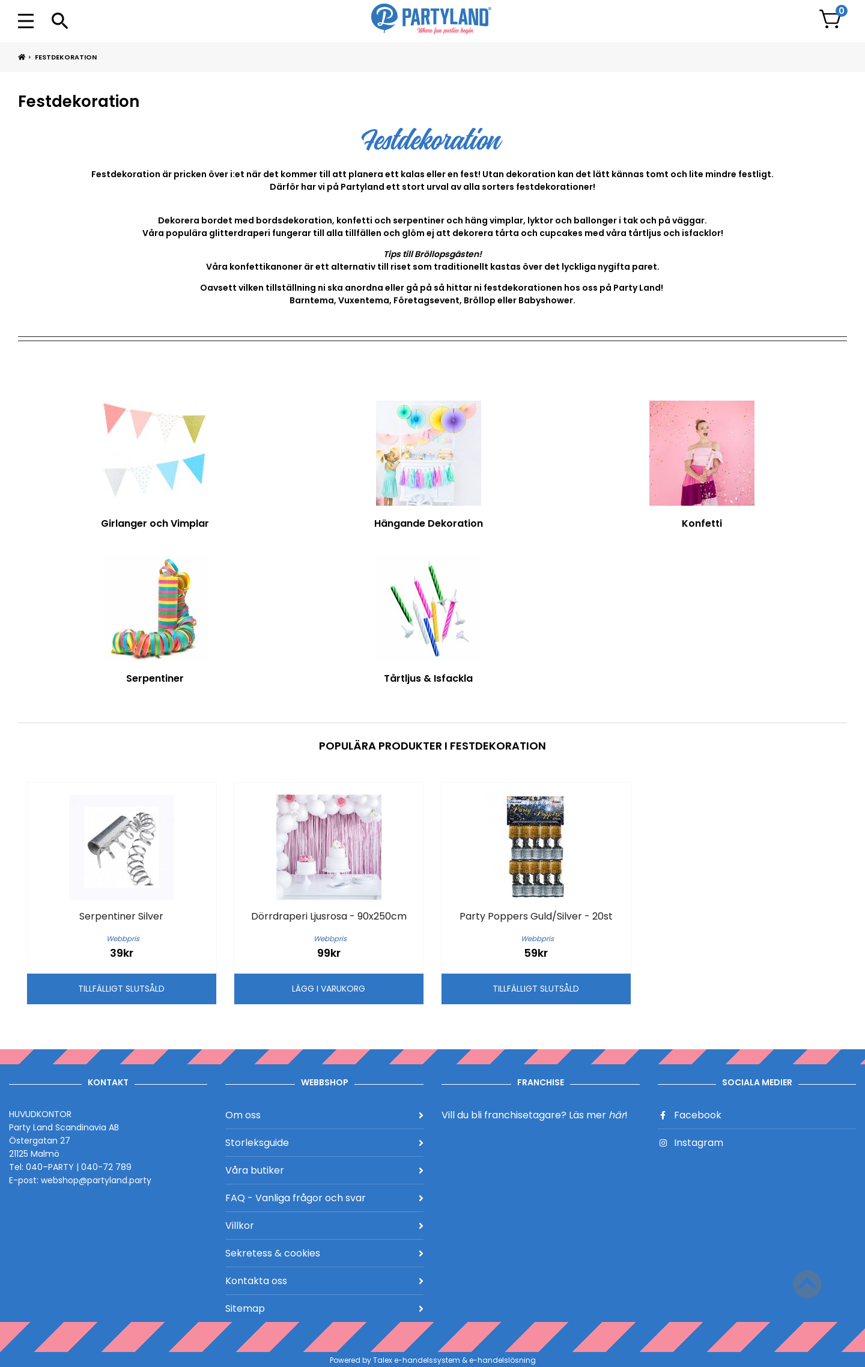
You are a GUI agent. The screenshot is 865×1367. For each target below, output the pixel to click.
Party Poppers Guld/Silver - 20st (536, 916)
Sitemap (324, 1308)
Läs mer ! (598, 1115)
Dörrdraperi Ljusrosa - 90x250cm (329, 916)
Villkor (324, 1225)
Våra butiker (324, 1170)
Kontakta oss (324, 1281)
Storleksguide (324, 1143)
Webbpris (122, 939)
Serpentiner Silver (121, 916)
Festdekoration (66, 57)
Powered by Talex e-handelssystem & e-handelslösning (433, 1360)
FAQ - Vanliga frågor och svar (324, 1198)
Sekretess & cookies (324, 1253)
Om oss (324, 1115)
